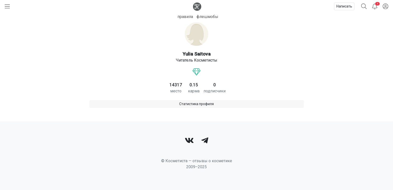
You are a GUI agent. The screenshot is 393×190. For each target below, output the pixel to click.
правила (185, 16)
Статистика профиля (196, 104)
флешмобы (207, 16)
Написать (344, 6)
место (175, 91)
